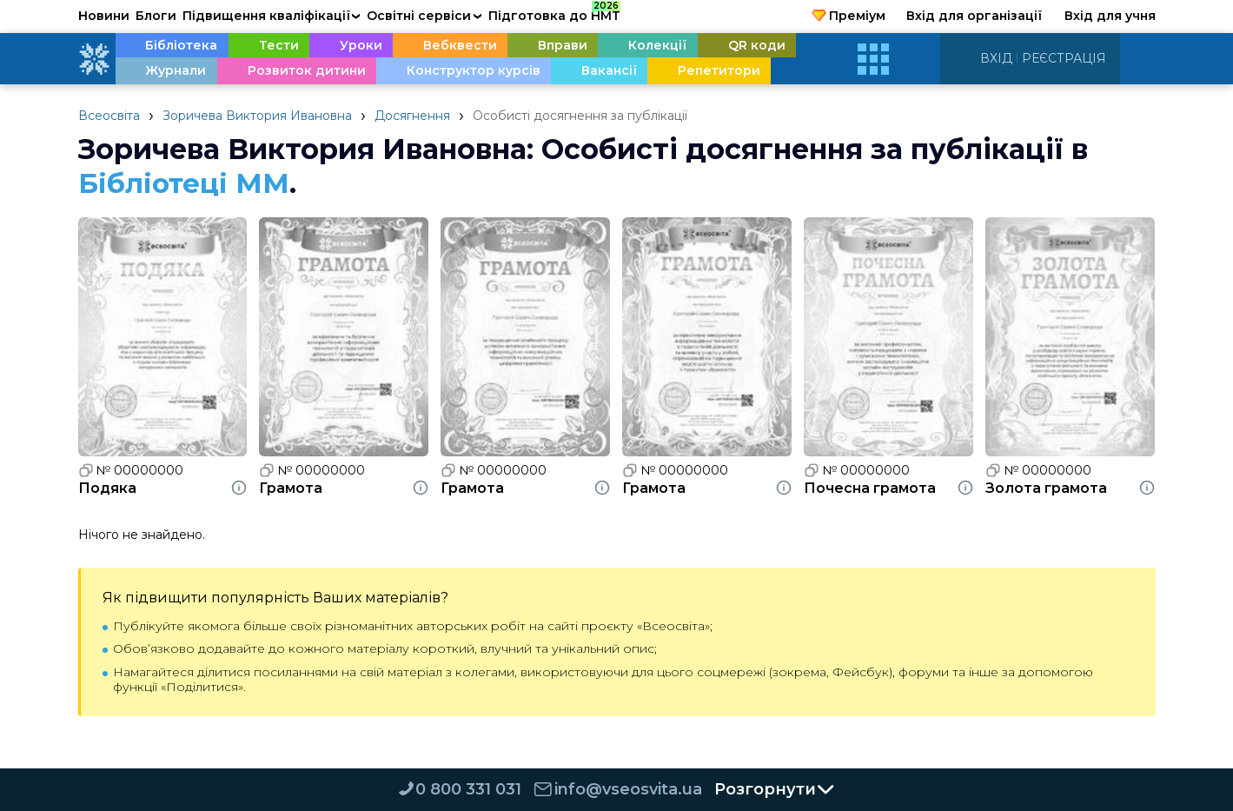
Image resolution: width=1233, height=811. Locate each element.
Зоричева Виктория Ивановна (257, 115)
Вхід (996, 58)
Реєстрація (1064, 58)
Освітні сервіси (424, 15)
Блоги (156, 15)
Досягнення (412, 115)
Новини (103, 15)
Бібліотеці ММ (186, 183)
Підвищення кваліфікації (271, 15)
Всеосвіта (109, 115)
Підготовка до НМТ (554, 13)
